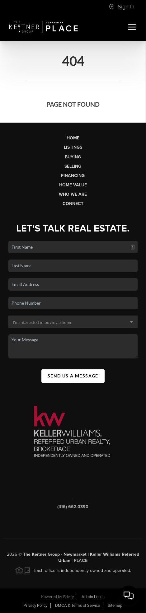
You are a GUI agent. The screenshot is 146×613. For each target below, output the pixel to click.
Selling (72, 166)
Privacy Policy (35, 605)
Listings (73, 147)
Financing (73, 175)
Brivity (68, 596)
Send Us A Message (73, 375)
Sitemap (115, 605)
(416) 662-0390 (72, 508)
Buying (73, 157)
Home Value (73, 185)
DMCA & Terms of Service (77, 605)
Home (73, 138)
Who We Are (73, 194)
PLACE (80, 561)
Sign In (121, 6)
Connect (73, 203)
